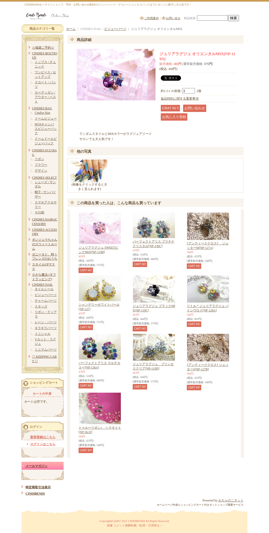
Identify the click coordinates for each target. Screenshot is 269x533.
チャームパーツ (46, 301)
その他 (39, 212)
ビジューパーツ (46, 295)
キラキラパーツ (46, 328)
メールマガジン (36, 466)
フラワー (41, 165)
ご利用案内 (151, 18)
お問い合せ (173, 18)
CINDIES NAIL (42, 284)
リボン (39, 159)
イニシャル (42, 334)
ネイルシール (44, 289)
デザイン (41, 170)
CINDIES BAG (42, 108)
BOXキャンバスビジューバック (46, 128)
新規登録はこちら (42, 437)
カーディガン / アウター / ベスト (45, 97)
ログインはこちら (42, 444)
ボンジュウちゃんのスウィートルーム (44, 244)
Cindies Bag (42, 113)
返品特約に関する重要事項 (180, 98)
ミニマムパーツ (46, 349)
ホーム (71, 29)
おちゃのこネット (231, 500)
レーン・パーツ (46, 322)
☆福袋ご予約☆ (43, 47)
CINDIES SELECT (44, 178)
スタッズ (41, 306)
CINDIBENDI (35, 493)
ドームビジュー (46, 118)
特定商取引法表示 (38, 487)
